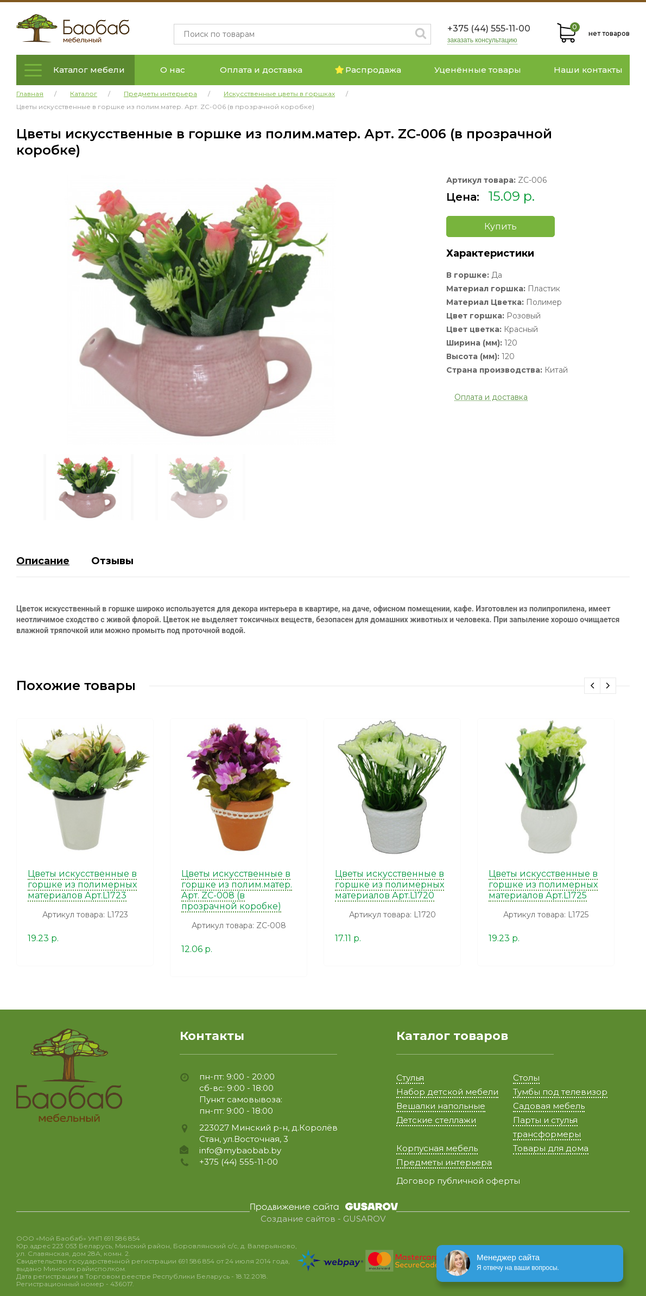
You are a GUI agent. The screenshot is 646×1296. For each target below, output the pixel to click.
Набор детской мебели (447, 1092)
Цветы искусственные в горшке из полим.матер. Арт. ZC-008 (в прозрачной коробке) (236, 890)
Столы (526, 1077)
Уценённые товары (477, 70)
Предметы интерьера (444, 1162)
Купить (500, 226)
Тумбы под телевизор (560, 1092)
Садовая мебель (549, 1106)
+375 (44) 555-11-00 (488, 28)
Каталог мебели (89, 70)
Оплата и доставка (261, 70)
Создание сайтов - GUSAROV (323, 1219)
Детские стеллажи (436, 1120)
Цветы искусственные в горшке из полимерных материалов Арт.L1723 (82, 885)
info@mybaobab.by (240, 1150)
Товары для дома (550, 1148)
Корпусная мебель (437, 1148)
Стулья (410, 1077)
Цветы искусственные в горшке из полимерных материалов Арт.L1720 (389, 885)
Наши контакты (588, 70)
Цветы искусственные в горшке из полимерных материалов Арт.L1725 (543, 885)
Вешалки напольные (440, 1106)
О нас (172, 70)
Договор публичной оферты (458, 1181)
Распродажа (368, 70)
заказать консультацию (482, 40)
